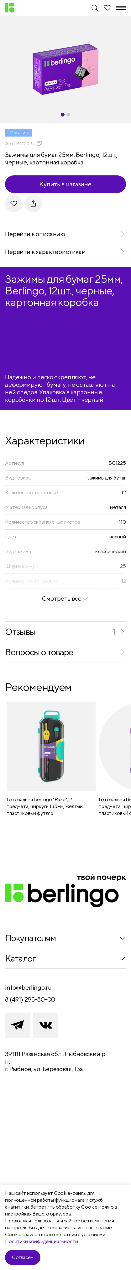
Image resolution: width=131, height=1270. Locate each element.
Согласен (23, 1257)
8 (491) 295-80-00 (30, 999)
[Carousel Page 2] (68, 115)
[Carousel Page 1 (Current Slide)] (63, 115)
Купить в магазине (65, 184)
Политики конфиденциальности (41, 1241)
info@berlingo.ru (28, 987)
